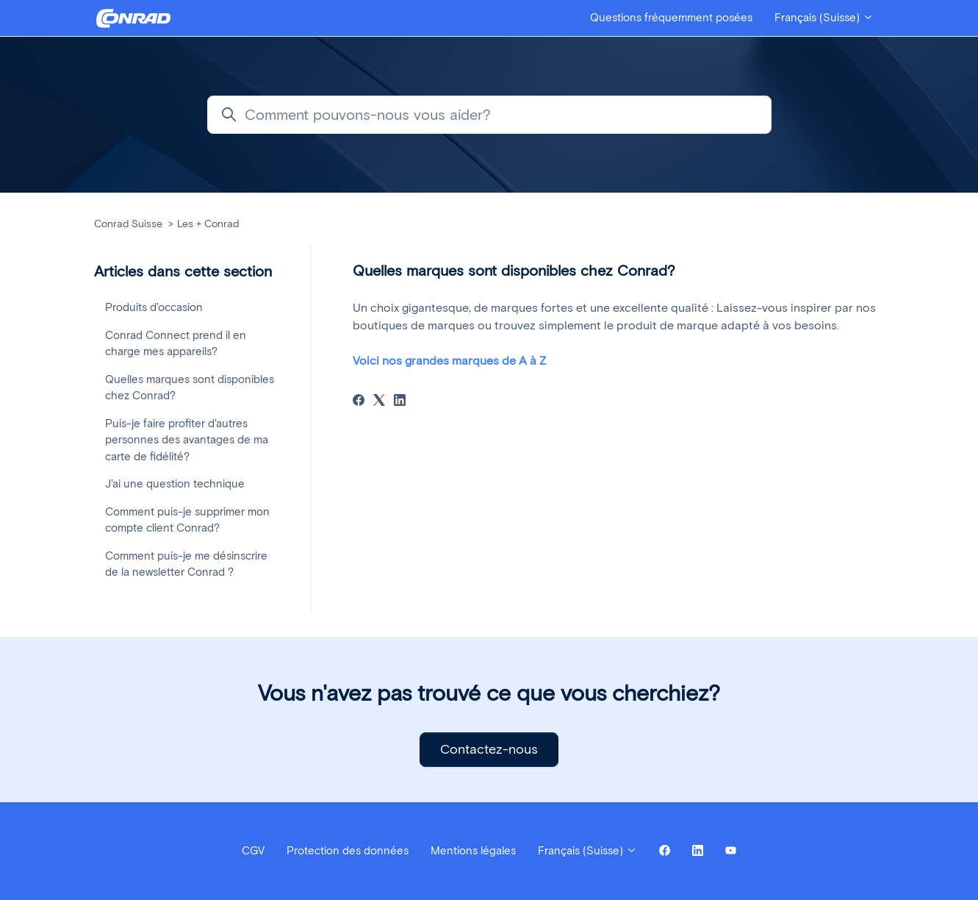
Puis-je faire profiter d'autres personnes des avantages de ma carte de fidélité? (186, 440)
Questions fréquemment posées (671, 17)
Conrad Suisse (128, 224)
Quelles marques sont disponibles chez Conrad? (189, 388)
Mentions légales (473, 850)
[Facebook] (358, 402)
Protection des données (348, 850)
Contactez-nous (489, 749)
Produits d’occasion (154, 307)
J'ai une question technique (175, 483)
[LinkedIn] (400, 402)
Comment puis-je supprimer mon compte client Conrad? (187, 520)
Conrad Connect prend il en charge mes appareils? (175, 344)
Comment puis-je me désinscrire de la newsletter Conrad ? (186, 564)
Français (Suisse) (824, 17)
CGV (253, 850)
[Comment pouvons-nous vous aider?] (489, 115)
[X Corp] (379, 402)
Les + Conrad (208, 224)
